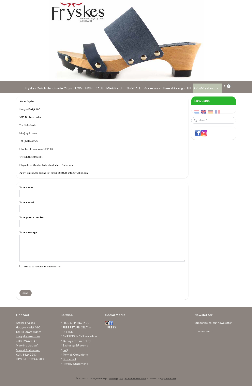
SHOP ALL (134, 88)
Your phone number (31, 217)
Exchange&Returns (75, 345)
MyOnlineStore (168, 378)
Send (25, 293)
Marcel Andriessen (28, 350)
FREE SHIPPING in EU (76, 323)
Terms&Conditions (75, 354)
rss (121, 378)
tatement (81, 364)
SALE (99, 88)
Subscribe (203, 331)
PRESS (111, 327)
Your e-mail (26, 202)
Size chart (69, 359)
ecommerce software (135, 378)
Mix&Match (114, 88)
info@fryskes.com (207, 88)
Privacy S (69, 364)
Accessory (152, 88)
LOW (78, 88)
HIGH (88, 88)
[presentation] (50, 278)
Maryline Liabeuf (27, 345)
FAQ (65, 350)
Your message (28, 232)
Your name (26, 187)
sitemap (113, 378)
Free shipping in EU (177, 88)
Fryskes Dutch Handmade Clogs (48, 88)
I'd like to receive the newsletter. (42, 266)
